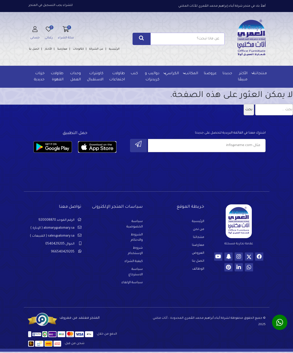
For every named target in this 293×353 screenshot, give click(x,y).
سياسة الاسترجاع (135, 272)
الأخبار (48, 49)
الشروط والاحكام (137, 238)
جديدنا (227, 74)
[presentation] (227, 167)
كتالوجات (78, 49)
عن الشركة (96, 49)
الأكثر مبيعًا (242, 77)
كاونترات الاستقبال (95, 77)
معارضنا (62, 49)
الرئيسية (114, 49)
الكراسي (172, 74)
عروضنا (209, 74)
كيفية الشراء (134, 262)
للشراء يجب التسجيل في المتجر (51, 5)
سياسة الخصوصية (134, 224)
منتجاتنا (260, 74)
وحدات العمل (75, 77)
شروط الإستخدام (135, 251)
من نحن (198, 230)
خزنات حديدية (39, 77)
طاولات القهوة (57, 77)
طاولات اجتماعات (117, 77)
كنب (134, 74)
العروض (198, 254)
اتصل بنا (34, 49)
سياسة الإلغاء (132, 283)
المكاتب (191, 74)
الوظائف (198, 270)
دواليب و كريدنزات (152, 77)
